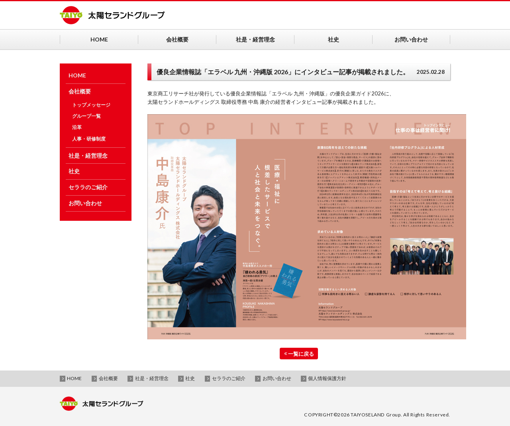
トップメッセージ (91, 105)
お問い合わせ (85, 203)
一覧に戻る (299, 353)
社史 (74, 171)
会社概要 (80, 91)
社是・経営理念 (88, 155)
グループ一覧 (86, 116)
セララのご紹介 (88, 187)
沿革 (77, 127)
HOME (77, 75)
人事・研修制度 (89, 139)
